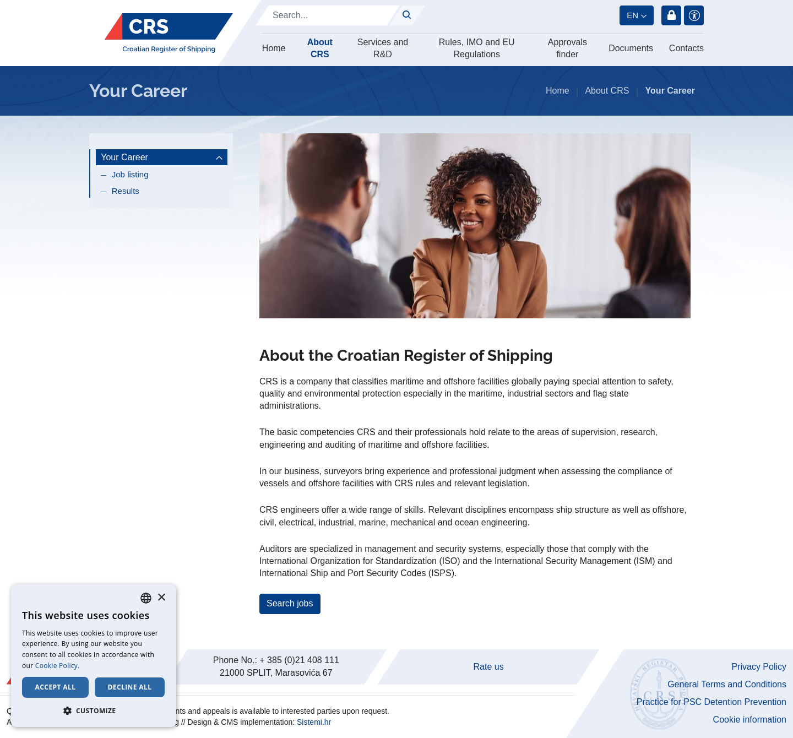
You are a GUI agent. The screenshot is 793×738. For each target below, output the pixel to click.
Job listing (130, 174)
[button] (93, 710)
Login (671, 15)
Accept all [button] (55, 687)
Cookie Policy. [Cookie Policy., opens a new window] (57, 665)
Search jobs (290, 603)
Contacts (686, 48)
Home (274, 48)
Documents (631, 48)
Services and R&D (383, 48)
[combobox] (145, 598)
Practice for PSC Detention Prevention (711, 702)
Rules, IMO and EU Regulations (477, 48)
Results (125, 191)
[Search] (328, 15)
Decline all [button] (130, 687)
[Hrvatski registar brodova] (169, 33)
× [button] (161, 598)
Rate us (489, 666)
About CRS (320, 48)
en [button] (632, 15)
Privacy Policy (758, 666)
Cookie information (749, 719)
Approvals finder (567, 48)
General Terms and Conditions (726, 684)
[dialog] (93, 655)
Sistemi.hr (314, 722)
